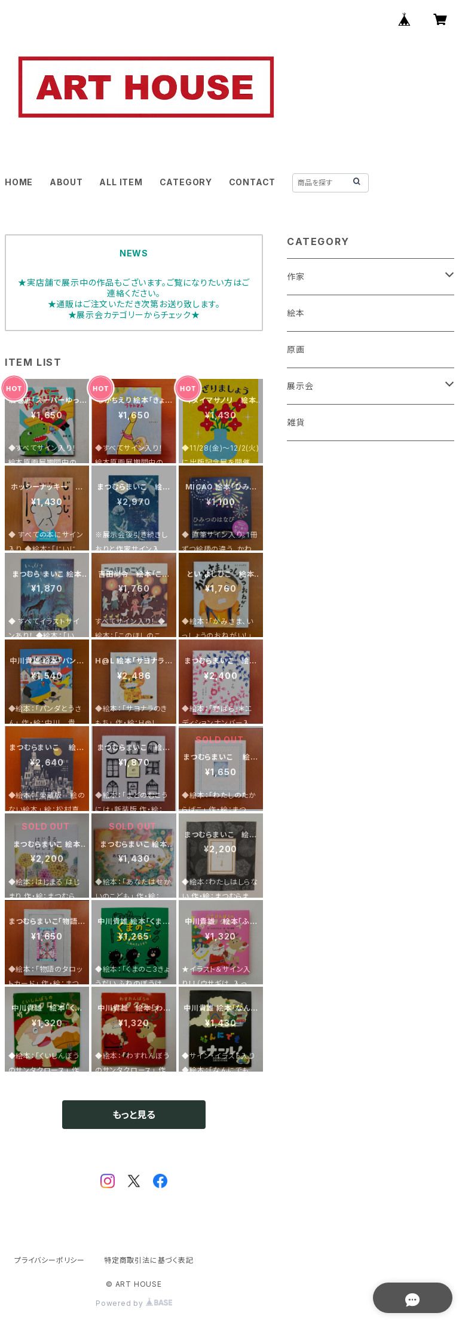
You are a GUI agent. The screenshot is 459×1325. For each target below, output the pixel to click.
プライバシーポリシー (49, 1260)
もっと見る (133, 1115)
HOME (19, 182)
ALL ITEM (120, 182)
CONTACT (252, 182)
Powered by (134, 1303)
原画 (296, 349)
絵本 (296, 313)
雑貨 (296, 422)
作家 (296, 276)
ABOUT (66, 182)
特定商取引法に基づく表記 (149, 1260)
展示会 (300, 386)
